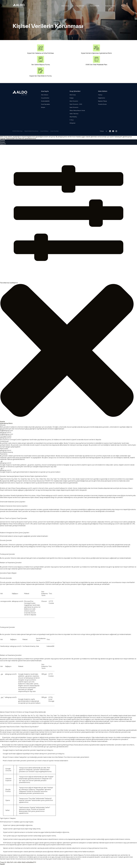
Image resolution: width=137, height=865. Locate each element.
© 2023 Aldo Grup (17, 131)
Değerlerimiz (101, 98)
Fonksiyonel (4, 441)
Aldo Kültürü (65, 6)
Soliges (72, 98)
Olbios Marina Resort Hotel (77, 110)
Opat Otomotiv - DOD (76, 104)
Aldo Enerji (73, 95)
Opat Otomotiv (74, 107)
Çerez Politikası (44, 131)
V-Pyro (72, 120)
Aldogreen (72, 123)
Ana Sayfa (45, 91)
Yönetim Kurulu (102, 104)
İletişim (123, 6)
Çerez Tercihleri (54, 131)
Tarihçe (100, 95)
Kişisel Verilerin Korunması (31, 131)
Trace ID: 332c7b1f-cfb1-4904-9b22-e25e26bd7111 (18, 862)
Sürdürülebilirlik (94, 6)
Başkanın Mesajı (102, 101)
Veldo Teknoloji (74, 113)
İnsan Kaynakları (110, 6)
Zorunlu (2, 425)
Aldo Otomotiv (74, 101)
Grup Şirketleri (79, 6)
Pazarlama (3, 454)
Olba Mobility (73, 117)
